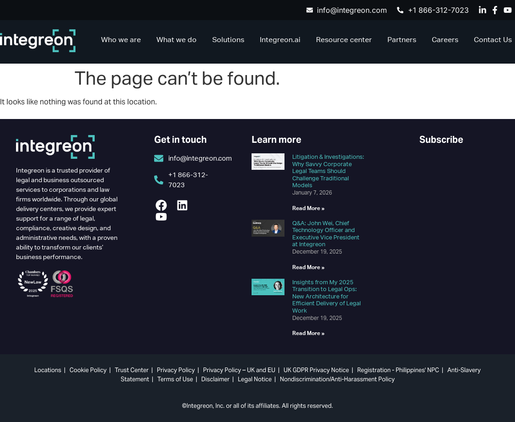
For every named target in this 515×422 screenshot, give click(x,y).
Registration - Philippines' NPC (398, 370)
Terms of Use (175, 379)
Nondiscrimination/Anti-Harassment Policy (337, 379)
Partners (401, 39)
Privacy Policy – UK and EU (239, 370)
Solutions (228, 39)
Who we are (121, 39)
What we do (176, 39)
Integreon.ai (280, 39)
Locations (47, 370)
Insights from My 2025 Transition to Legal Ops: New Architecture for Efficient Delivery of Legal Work (326, 296)
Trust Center (132, 370)
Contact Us (493, 39)
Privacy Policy (176, 370)
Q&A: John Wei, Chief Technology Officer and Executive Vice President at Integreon (325, 234)
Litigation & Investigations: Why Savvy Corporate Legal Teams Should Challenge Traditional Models (328, 171)
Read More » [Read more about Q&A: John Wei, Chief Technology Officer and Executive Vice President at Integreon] (308, 267)
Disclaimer (215, 379)
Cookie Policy (88, 370)
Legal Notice (255, 379)
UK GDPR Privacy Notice (316, 370)
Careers (445, 39)
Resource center (344, 39)
